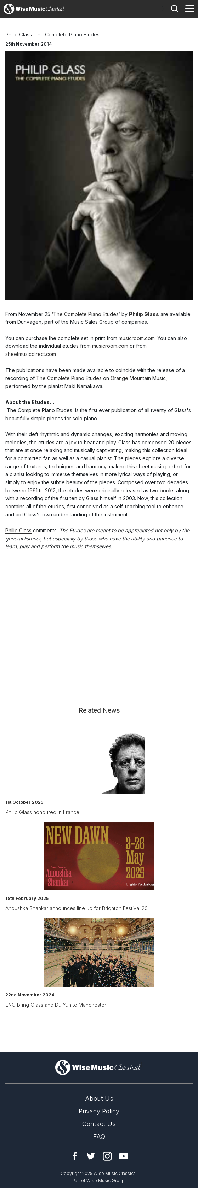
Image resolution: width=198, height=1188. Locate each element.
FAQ (99, 1136)
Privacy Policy (99, 1111)
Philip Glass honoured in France (42, 812)
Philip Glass (144, 314)
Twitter (91, 1156)
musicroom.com (137, 338)
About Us (99, 1098)
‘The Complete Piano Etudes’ (86, 314)
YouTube (123, 1156)
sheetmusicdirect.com (30, 354)
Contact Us (99, 1124)
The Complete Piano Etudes (69, 378)
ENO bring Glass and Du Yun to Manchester (55, 1005)
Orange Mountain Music (138, 378)
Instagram (107, 1156)
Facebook (74, 1156)
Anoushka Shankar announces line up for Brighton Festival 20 (76, 908)
